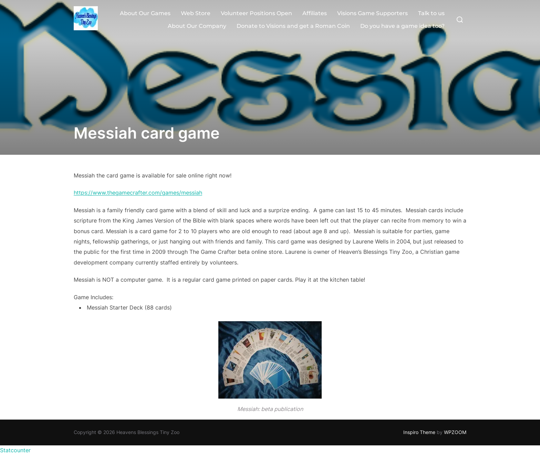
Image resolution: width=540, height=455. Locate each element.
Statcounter (15, 450)
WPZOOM (455, 432)
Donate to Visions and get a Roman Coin (293, 26)
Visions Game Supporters (372, 13)
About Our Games (145, 13)
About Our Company (197, 26)
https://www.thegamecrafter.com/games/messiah (138, 192)
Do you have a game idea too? (402, 26)
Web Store (195, 13)
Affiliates (314, 13)
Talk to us (431, 13)
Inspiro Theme (419, 432)
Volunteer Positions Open (256, 13)
